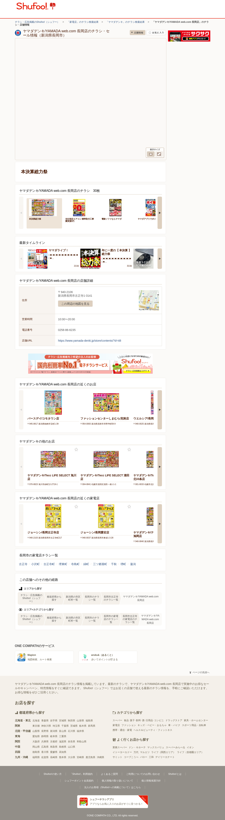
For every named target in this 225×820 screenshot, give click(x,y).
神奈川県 (46, 725)
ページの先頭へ (199, 672)
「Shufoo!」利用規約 (81, 774)
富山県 (62, 731)
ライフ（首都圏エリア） (190, 752)
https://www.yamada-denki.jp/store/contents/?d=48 (89, 340)
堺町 (123, 564)
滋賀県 (62, 741)
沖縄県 (100, 757)
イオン (190, 747)
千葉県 (65, 725)
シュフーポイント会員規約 (78, 780)
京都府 (53, 741)
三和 (151, 757)
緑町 (86, 564)
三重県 (62, 736)
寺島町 (75, 564)
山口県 (71, 746)
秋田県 (71, 720)
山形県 (80, 720)
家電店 (116, 725)
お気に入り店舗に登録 (156, 32)
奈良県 (71, 741)
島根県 (62, 746)
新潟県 (53, 731)
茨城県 (74, 725)
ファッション (128, 725)
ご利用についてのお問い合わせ (143, 774)
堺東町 (63, 564)
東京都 (36, 725)
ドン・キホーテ (137, 747)
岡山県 (36, 746)
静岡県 (45, 736)
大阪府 (36, 741)
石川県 (71, 731)
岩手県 (53, 720)
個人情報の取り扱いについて (117, 780)
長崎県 (53, 757)
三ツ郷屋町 (100, 564)
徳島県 (36, 752)
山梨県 (36, 731)
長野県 (45, 731)
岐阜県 (53, 736)
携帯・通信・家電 (122, 730)
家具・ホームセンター (196, 720)
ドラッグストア (173, 720)
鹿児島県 (90, 757)
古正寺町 (49, 564)
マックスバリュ (155, 747)
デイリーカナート (165, 757)
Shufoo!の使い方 (52, 774)
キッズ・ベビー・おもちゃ (152, 725)
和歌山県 (81, 741)
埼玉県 (56, 725)
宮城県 (62, 720)
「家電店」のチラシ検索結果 (83, 22)
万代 (136, 752)
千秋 (114, 564)
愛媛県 (53, 752)
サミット (117, 757)
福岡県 (36, 757)
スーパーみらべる (175, 747)
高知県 (62, 752)
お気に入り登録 (76, 449)
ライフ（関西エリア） (163, 752)
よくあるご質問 (109, 774)
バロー (143, 757)
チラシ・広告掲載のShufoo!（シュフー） (37, 22)
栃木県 (82, 725)
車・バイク (174, 725)
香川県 (45, 752)
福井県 (80, 731)
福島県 (89, 720)
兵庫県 (45, 741)
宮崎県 (80, 757)
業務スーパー (120, 747)
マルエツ (145, 752)
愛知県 (36, 736)
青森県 (45, 720)
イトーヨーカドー (122, 752)
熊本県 (62, 757)
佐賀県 (45, 757)
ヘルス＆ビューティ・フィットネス (153, 730)
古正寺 (23, 564)
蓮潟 (133, 564)
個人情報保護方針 (151, 780)
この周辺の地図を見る (75, 303)
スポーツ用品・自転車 (194, 725)
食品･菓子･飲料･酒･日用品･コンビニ (144, 720)
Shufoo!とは (174, 774)
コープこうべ (131, 757)
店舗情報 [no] (137, 32)
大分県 (71, 757)
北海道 (36, 720)
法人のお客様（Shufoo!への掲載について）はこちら (112, 787)
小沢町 (35, 564)
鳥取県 (53, 746)
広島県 (45, 746)
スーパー (117, 720)
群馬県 (91, 725)
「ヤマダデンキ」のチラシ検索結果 (125, 22)
